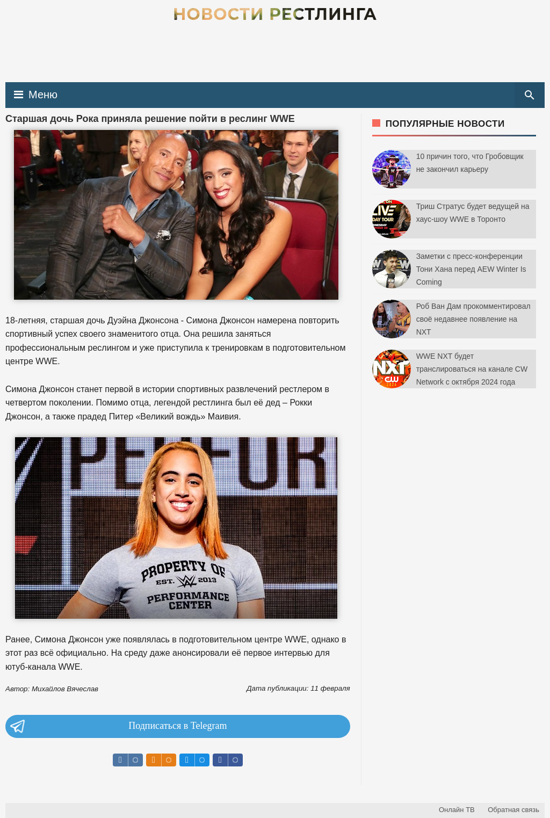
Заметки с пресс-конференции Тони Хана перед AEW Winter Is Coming (471, 269)
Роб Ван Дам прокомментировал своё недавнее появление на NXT (473, 319)
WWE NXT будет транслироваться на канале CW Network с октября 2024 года (472, 369)
